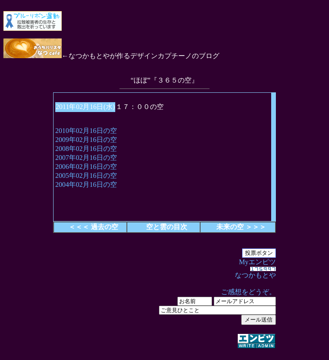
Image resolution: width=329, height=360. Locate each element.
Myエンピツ (164, 304)
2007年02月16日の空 (86, 157)
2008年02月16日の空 (86, 148)
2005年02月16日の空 (86, 175)
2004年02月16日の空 (86, 184)
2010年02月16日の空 (86, 130)
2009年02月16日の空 (86, 139)
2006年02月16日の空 (86, 166)
